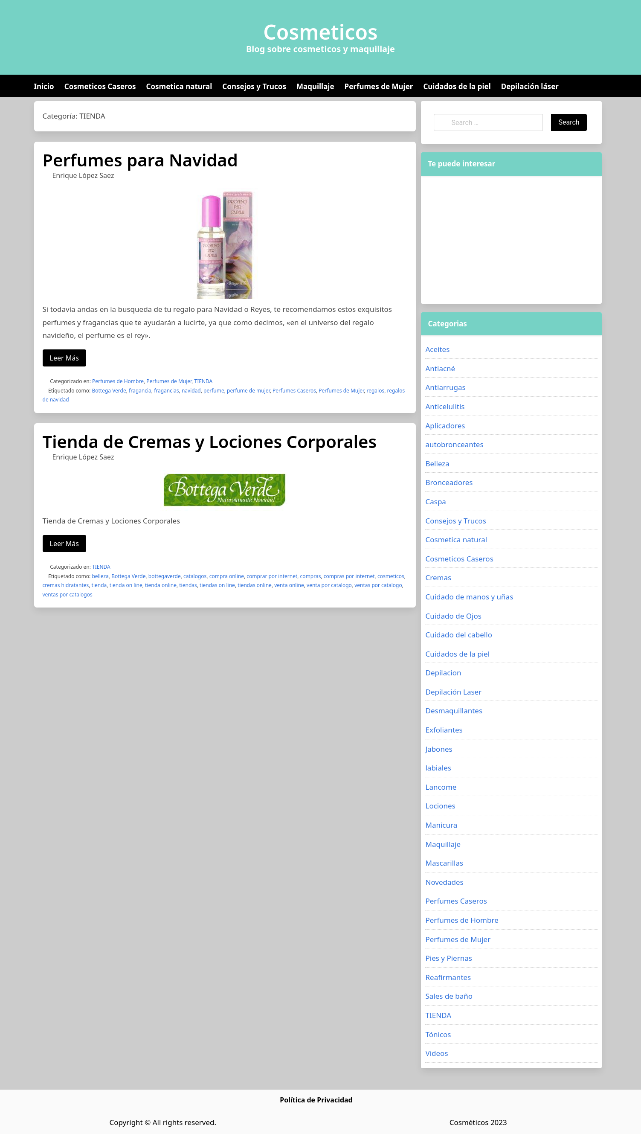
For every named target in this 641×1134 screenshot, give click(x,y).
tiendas (188, 585)
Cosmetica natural (179, 86)
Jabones (438, 749)
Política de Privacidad (316, 1100)
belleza (100, 576)
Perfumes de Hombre (118, 381)
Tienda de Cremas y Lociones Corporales (210, 441)
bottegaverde (164, 576)
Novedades (444, 882)
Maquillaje (315, 86)
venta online (289, 585)
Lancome (440, 787)
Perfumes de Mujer (379, 86)
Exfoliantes (443, 730)
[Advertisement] (511, 239)
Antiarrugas (445, 387)
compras (310, 576)
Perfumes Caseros (294, 390)
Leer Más (64, 358)
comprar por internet (272, 576)
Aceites (437, 349)
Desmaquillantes (453, 710)
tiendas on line (217, 585)
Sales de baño (449, 996)
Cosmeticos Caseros (100, 86)
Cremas (438, 577)
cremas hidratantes (66, 585)
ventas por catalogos (68, 594)
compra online (226, 576)
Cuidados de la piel (456, 86)
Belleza (437, 463)
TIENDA (203, 381)
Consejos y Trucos (254, 86)
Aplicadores (445, 425)
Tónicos (438, 1034)
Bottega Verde (109, 390)
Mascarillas (444, 863)
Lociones (440, 806)
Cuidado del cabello (458, 635)
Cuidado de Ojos (453, 616)
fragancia (140, 390)
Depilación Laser (453, 692)
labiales (438, 768)
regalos (376, 390)
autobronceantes (454, 444)
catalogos (194, 576)
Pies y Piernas (448, 958)
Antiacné (440, 368)
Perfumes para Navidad (140, 160)
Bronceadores (449, 482)
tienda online (161, 585)
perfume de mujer (248, 390)
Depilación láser (530, 86)
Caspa (435, 501)
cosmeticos (390, 576)
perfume (213, 390)
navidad (191, 390)
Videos (436, 1053)
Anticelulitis (444, 406)
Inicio (44, 86)
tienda (99, 585)
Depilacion (443, 672)
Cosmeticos (320, 32)
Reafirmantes (448, 977)
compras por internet (349, 576)
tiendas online (255, 585)
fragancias (166, 390)
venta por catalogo (329, 585)
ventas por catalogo (378, 585)
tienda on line (126, 585)
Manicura (441, 825)
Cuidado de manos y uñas (469, 597)
